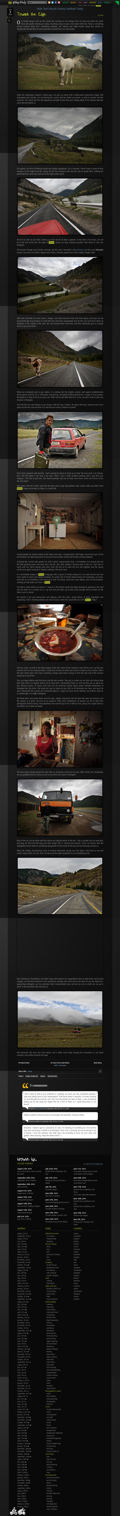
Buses (49, 1247)
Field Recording (52, 1399)
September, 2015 (23, 1268)
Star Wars (50, 1449)
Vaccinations (51, 1470)
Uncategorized (52, 1504)
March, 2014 (21, 1315)
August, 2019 (22, 1234)
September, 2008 (23, 1488)
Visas (48, 1472)
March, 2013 (21, 1347)
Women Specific (52, 1507)
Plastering (50, 1347)
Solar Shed (50, 1365)
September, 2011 (23, 1394)
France (76, 1247)
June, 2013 (21, 1339)
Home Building (52, 1336)
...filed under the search (89, 5)
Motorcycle (50, 1436)
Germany (77, 1249)
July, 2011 (21, 1399)
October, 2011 (22, 1391)
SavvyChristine (40, 1109)
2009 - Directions (60, 1065)
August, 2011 (22, 1396)
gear (85, 2)
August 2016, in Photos (25, 1193)
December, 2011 (23, 1386)
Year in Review (52, 1509)
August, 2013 (22, 1333)
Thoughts (50, 1501)
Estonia (76, 1241)
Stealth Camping (52, 1276)
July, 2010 (21, 1430)
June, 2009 (21, 1465)
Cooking (49, 1281)
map (80, 2)
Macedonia (77, 1270)
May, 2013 (21, 1341)
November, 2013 (23, 1325)
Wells (48, 1383)
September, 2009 (23, 1457)
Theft (48, 1297)
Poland (76, 1278)
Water (49, 1381)
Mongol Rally (51, 1430)
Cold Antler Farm (52, 1312)
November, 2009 (23, 1451)
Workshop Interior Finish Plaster (56, 1222)
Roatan (49, 1441)
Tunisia (76, 1297)
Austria (76, 1234)
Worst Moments (52, 1299)
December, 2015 (23, 1260)
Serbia (76, 1289)
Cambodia (77, 1236)
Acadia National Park (54, 1409)
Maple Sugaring (52, 1341)
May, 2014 (21, 1310)
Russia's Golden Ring (54, 1444)
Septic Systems (52, 1357)
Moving (49, 1496)
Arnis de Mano (51, 1480)
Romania (77, 1281)
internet (93, 2)
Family (49, 1488)
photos (73, 2)
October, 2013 (22, 1328)
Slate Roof (50, 1360)
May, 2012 (21, 1373)
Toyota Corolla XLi (32, 1076)
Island (49, 1425)
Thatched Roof (51, 1373)
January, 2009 (22, 1478)
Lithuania (77, 1268)
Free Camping (51, 1273)
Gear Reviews (51, 1459)
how (100, 2)
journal (65, 2)
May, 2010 (21, 1436)
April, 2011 (21, 1407)
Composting (51, 1315)
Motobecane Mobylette (55, 1433)
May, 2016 (21, 1247)
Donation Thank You (53, 1289)
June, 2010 (21, 1433)
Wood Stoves (51, 1388)
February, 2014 (22, 1318)
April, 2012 (21, 1375)
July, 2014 (21, 1304)
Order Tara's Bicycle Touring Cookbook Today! (60, 9)
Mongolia (77, 1273)
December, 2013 (23, 1323)
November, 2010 (23, 1420)
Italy (75, 1260)
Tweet (30, 1071)
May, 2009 (21, 1467)
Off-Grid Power (52, 1344)
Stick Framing (51, 1367)
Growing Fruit (51, 1333)
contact (107, 2)
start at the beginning (94, 1164)
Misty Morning (22, 1187)
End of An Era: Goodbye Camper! (28, 1206)
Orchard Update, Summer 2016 (56, 1215)
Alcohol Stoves (52, 1265)
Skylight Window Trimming (54, 1209)
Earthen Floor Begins (81, 1216)
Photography (51, 1402)
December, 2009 (23, 1449)
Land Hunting (51, 1339)
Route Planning (52, 1465)
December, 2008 (23, 1480)
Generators (50, 1331)
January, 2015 (22, 1289)
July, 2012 (21, 1367)
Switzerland (78, 1291)
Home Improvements (24, 1213)
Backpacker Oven (53, 1268)
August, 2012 (22, 1365)
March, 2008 (21, 1501)
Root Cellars (51, 1354)
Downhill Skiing (52, 1486)
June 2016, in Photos (52, 1196)
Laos (75, 1262)
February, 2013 (22, 1349)
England (76, 1239)
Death (49, 1483)
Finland (76, 1244)
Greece (76, 1252)
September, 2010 (23, 1425)
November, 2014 (23, 1294)
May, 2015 (21, 1278)
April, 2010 (21, 1438)
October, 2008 (22, 1486)
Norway (76, 1276)
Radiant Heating (52, 1349)
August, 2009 (22, 1459)
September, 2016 (23, 1236)
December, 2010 (23, 1417)
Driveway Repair (51, 1190)
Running (49, 1499)
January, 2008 (22, 1507)
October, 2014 (22, 1297)
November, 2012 (23, 1357)
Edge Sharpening (52, 1320)
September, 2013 (23, 1331)
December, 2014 (23, 1291)
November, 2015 (23, 1262)
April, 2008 (21, 1499)
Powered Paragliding (54, 1438)
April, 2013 (21, 1344)
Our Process (51, 1236)
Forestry (49, 1323)
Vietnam (76, 1299)
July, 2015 (21, 1273)
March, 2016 (21, 1252)
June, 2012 (21, 1370)
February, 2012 (22, 1381)
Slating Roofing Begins (25, 1200)
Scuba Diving (51, 1446)
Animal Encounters (53, 1478)
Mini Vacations (52, 1428)
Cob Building (51, 1310)
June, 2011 (21, 1402)
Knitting (49, 1491)
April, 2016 (21, 1249)
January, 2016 (22, 1257)
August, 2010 (22, 1428)
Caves (49, 1412)
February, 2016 (22, 1255)
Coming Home (51, 1415)
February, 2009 (22, 1475)
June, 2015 (21, 1276)
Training (49, 1467)
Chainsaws (50, 1307)
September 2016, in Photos (26, 1181)
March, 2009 (21, 1472)
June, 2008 (21, 1493)
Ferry (48, 1249)
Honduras (77, 1255)
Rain (48, 1257)
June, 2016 (21, 1244)
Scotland (77, 1286)
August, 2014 (22, 1302)
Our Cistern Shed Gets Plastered (84, 1195)
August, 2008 (22, 1491)
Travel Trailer (51, 1378)
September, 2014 (23, 1299)
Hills (48, 1252)
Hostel (49, 1423)
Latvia (76, 1265)
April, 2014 (21, 1312)
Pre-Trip (49, 1462)
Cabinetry (50, 1304)
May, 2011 (21, 1404)
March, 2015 (21, 1283)
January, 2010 (22, 1446)
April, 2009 (21, 1470)
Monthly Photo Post (53, 1493)
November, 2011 (23, 1388)
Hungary (76, 1257)
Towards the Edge (31, 14)
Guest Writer (51, 1294)
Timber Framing (52, 1375)
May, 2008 (21, 1496)
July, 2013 (21, 1336)
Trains (49, 1260)
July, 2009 (21, 1462)
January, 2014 (22, 1320)
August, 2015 (22, 1270)
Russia (43, 1076)
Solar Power (51, 1362)
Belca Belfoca (51, 1396)
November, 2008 (23, 1483)
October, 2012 (22, 1360)
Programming (51, 1239)
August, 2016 (22, 1239)
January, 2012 (22, 1383)
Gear (48, 1457)
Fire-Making (51, 1270)
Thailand (77, 1294)
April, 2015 (21, 1281)
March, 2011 (21, 1409)
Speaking (50, 1241)
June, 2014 (21, 1307)
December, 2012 (23, 1354)
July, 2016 (21, 1241)
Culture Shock (51, 1420)
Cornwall (50, 1417)
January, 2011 (22, 1415)
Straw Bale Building (53, 1370)
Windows (50, 1386)
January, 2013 (22, 1352)
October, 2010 (22, 1423)
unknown (80, 250)
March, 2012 (21, 1378)
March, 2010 (21, 1441)
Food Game (50, 1283)
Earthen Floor (51, 1318)
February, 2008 (22, 1504)
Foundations (51, 1325)
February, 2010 (22, 1444)
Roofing (49, 1352)
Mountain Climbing (53, 1255)
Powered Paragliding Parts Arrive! (57, 1202)
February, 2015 (22, 1286)
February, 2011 (22, 1412)
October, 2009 (22, 1454)
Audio (49, 1394)
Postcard (49, 1404)
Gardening (50, 1328)
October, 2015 (22, 1265)
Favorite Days (52, 1076)
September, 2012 (23, 1362)
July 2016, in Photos (24, 1219)
